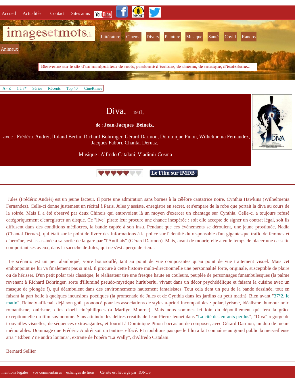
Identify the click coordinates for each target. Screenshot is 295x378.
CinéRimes (93, 88)
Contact (58, 13)
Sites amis (80, 13)
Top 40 (72, 88)
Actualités (34, 13)
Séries (37, 88)
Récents (54, 88)
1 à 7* (21, 88)
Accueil (10, 13)
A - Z (7, 88)
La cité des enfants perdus (223, 316)
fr (90, 34)
